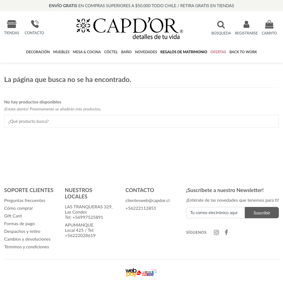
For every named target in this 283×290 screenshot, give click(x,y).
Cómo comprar (18, 208)
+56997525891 (87, 217)
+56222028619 (80, 235)
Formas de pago (19, 223)
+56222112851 (140, 208)
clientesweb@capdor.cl (147, 200)
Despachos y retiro (22, 231)
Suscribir (261, 212)
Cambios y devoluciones (27, 238)
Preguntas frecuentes (24, 200)
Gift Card (13, 215)
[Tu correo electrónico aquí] (215, 212)
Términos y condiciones (26, 246)
